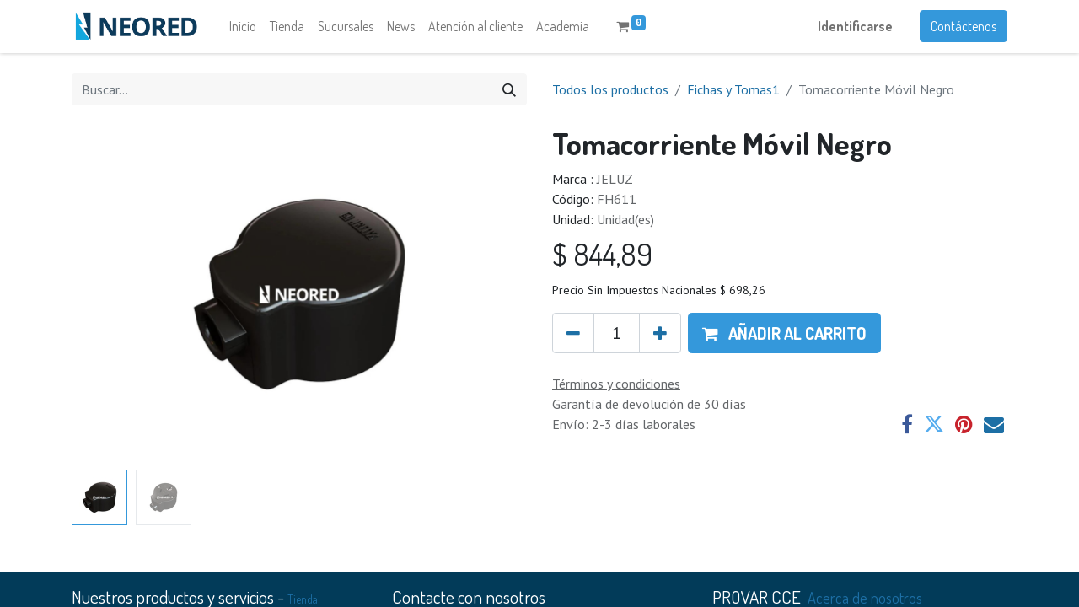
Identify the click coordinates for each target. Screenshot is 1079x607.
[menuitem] (243, 30)
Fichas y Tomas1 (733, 97)
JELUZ (615, 186)
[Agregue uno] (660, 340)
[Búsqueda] (509, 97)
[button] (784, 340)
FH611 (616, 206)
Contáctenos (963, 30)
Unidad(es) (625, 226)
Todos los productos (610, 97)
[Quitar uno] (573, 340)
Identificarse (855, 30)
